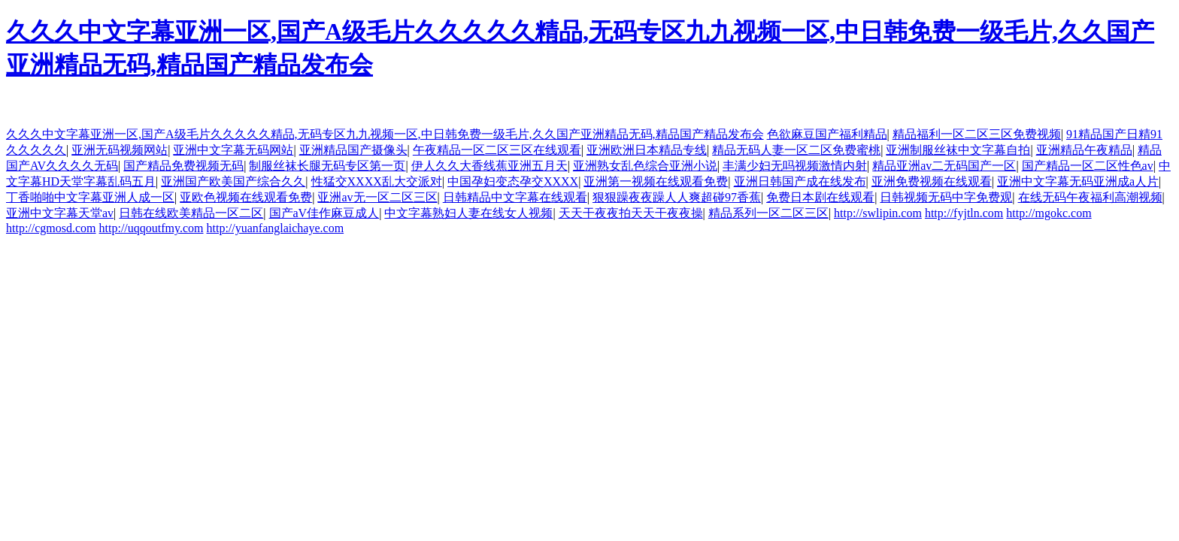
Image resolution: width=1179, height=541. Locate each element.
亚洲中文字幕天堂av (60, 213)
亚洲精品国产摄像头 (353, 150)
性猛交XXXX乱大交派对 (376, 181)
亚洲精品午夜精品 (1084, 150)
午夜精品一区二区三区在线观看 (497, 150)
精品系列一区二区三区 (768, 213)
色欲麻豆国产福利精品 (827, 134)
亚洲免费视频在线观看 (931, 181)
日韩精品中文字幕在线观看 (515, 197)
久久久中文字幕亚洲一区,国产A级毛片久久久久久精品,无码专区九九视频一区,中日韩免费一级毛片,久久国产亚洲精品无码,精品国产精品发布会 (385, 134)
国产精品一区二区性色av (1087, 165)
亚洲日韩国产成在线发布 (800, 181)
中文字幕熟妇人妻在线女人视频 (468, 213)
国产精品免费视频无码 (183, 165)
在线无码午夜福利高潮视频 (1090, 197)
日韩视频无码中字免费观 (946, 197)
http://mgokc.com (1048, 213)
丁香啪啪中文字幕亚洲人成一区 (90, 197)
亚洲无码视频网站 (119, 150)
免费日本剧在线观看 (820, 197)
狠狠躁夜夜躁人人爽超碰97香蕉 (677, 197)
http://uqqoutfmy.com (151, 228)
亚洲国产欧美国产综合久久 (233, 181)
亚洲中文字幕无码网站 (233, 150)
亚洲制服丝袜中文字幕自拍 (958, 150)
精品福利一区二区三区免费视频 (977, 134)
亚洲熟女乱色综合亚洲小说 (645, 165)
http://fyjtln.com (964, 213)
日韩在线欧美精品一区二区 (191, 213)
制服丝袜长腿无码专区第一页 (327, 165)
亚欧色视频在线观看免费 (246, 197)
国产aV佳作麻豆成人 (324, 213)
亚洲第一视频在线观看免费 (655, 181)
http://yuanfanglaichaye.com (275, 228)
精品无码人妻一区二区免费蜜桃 (796, 150)
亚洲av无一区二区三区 (377, 197)
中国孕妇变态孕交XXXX (512, 181)
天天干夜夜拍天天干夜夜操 (631, 213)
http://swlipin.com (878, 213)
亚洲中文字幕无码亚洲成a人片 (1078, 181)
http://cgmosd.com (51, 228)
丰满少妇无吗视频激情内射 (795, 165)
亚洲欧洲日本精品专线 (646, 150)
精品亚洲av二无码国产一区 (944, 165)
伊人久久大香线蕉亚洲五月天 (489, 165)
